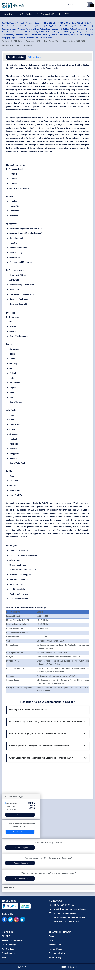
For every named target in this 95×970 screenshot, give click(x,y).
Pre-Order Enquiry (21, 848)
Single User (12, 803)
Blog (4, 957)
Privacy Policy (55, 949)
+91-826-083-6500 (65, 905)
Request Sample (20, 832)
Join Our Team (8, 949)
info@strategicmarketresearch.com (70, 909)
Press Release (8, 953)
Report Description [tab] (16, 57)
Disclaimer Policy (57, 953)
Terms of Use (55, 945)
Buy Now (19, 815)
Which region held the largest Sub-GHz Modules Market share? (39, 745)
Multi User (11, 806)
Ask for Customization (21, 878)
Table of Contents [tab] (35, 57)
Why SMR (6, 936)
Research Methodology (12, 940)
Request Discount (21, 863)
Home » (5, 14)
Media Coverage (9, 945)
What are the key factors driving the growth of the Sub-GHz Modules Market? (45, 721)
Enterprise (11, 809)
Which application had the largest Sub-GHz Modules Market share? (41, 758)
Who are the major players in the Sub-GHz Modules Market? (37, 733)
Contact (52, 940)
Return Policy (55, 957)
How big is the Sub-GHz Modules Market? (29, 709)
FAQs (51, 936)
